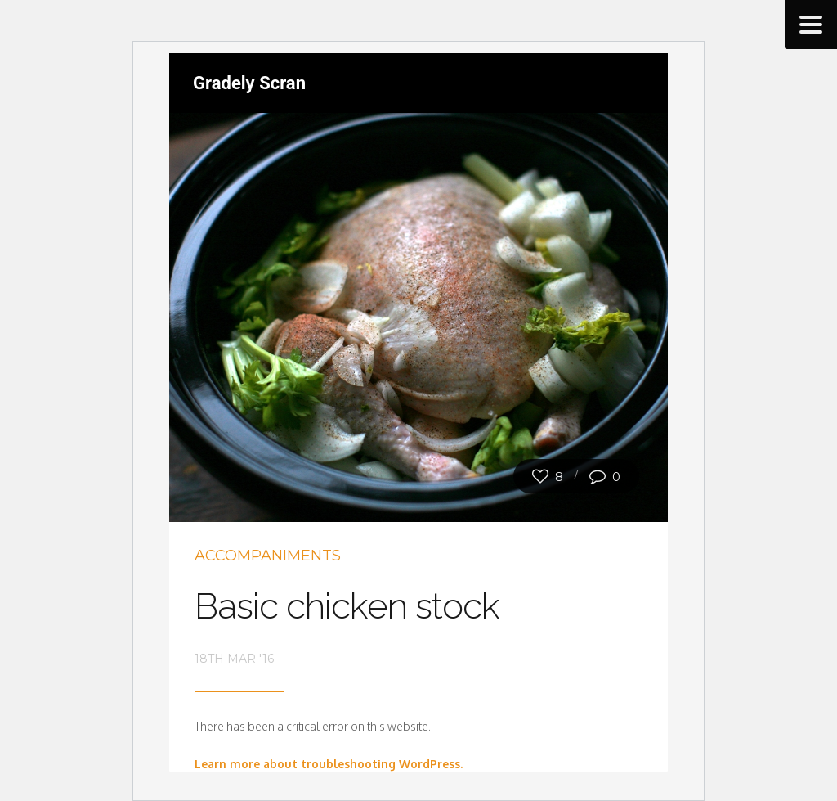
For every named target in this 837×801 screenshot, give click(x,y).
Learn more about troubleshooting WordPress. (329, 764)
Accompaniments (268, 556)
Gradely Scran (249, 83)
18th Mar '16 (234, 658)
